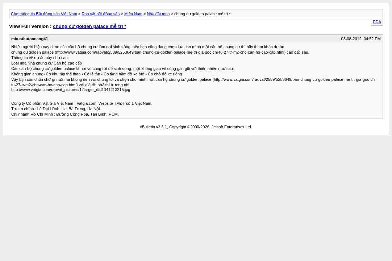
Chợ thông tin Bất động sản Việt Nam (44, 14)
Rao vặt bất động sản (101, 14)
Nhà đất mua (158, 14)
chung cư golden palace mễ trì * (89, 26)
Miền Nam (133, 14)
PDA (377, 22)
